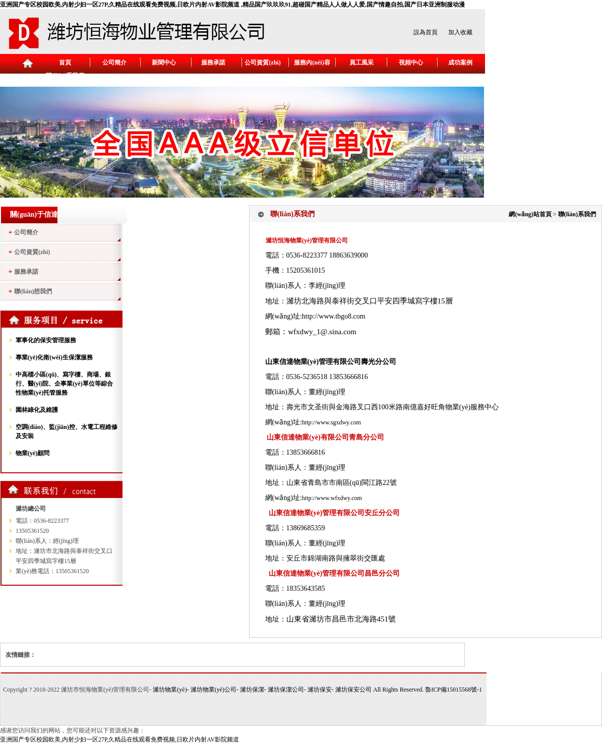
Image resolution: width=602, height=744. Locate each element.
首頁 (65, 62)
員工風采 (361, 62)
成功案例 (460, 62)
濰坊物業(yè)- (171, 689)
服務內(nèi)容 (312, 62)
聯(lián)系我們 (65, 75)
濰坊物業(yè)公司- (215, 689)
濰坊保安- (321, 689)
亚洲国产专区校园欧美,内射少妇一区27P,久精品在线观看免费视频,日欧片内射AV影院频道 (119, 739)
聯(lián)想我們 (33, 291)
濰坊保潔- (254, 689)
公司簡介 (114, 62)
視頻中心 (411, 62)
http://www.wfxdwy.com (332, 498)
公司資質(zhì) (262, 62)
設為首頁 (425, 32)
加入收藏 (460, 32)
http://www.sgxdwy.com (331, 422)
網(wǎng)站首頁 (530, 214)
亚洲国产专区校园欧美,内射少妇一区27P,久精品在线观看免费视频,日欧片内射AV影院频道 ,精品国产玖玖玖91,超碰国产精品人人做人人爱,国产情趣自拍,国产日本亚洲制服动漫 (232, 4)
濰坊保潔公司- (288, 689)
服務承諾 (213, 62)
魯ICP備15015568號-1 (453, 689)
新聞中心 (164, 62)
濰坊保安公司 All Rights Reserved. (380, 689)
